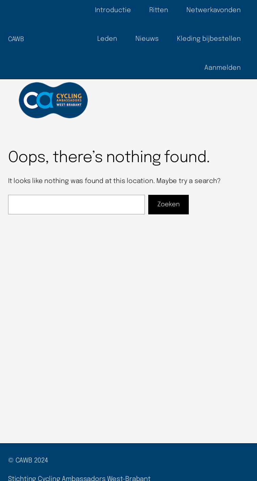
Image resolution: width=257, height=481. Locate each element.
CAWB (16, 39)
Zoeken (168, 204)
